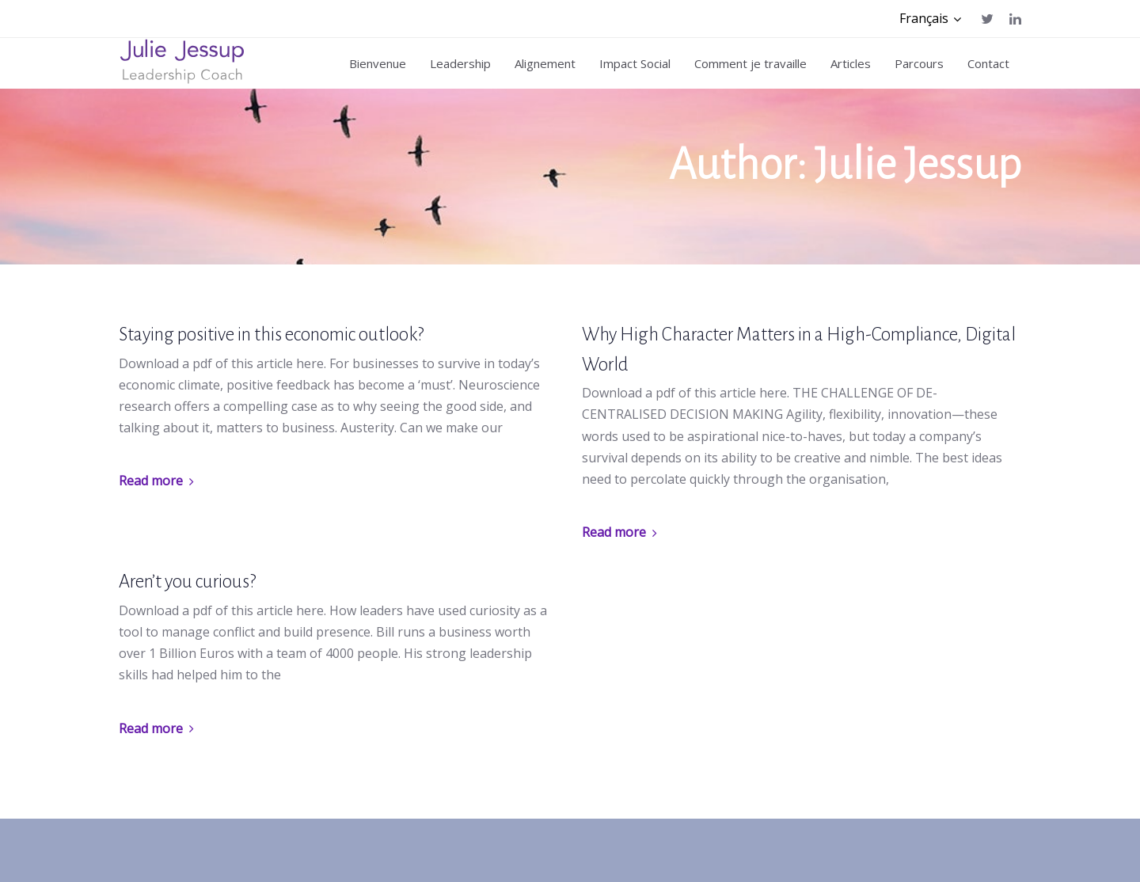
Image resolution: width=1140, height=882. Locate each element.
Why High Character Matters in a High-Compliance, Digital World (799, 349)
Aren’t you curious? (187, 581)
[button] (930, 18)
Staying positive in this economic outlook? (271, 334)
